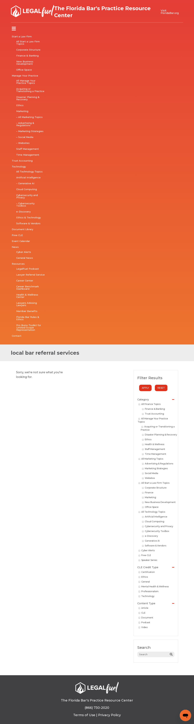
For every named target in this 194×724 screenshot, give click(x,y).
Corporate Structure (28, 49)
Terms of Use (84, 715)
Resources (18, 263)
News (15, 247)
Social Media (150, 473)
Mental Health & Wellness (153, 586)
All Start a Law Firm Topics (28, 42)
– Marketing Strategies (29, 131)
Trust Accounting (22, 160)
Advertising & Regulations (157, 463)
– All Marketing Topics (29, 117)
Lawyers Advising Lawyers (26, 304)
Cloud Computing (26, 189)
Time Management (27, 154)
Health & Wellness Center (27, 295)
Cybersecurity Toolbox (155, 531)
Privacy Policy (109, 715)
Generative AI (151, 540)
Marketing (22, 111)
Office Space (24, 69)
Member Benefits (26, 311)
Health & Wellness (153, 444)
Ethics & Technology (28, 217)
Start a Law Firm (22, 36)
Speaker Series (147, 560)
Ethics (20, 105)
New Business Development (24, 62)
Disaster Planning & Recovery (28, 98)
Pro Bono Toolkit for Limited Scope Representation (28, 327)
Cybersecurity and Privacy (27, 196)
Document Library (22, 229)
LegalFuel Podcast (27, 268)
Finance (148, 492)
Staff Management (27, 148)
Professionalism (148, 591)
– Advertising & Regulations (25, 124)
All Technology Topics (29, 171)
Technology (19, 166)
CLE (142, 612)
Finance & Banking (27, 55)
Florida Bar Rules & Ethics (27, 318)
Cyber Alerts (23, 252)
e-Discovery (23, 211)
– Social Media (24, 137)
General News (24, 257)
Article (143, 608)
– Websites (23, 143)
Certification (146, 572)
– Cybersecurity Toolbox (25, 204)
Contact (16, 335)
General (144, 581)
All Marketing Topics (150, 458)
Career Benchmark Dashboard (27, 287)
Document (145, 617)
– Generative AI (25, 183)
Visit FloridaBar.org (170, 11)
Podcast (144, 622)
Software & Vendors (28, 223)
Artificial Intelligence (28, 177)
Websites (148, 478)
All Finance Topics (149, 404)
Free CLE (17, 235)
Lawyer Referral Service (30, 274)
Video (143, 627)
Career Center (24, 280)
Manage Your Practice (25, 75)
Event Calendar (21, 241)
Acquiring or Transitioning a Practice (30, 90)
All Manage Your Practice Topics (25, 81)
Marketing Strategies (155, 468)
